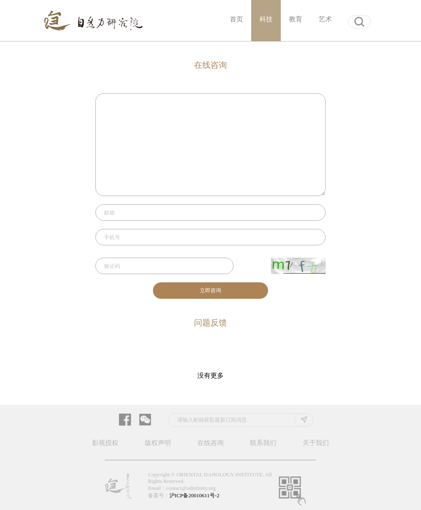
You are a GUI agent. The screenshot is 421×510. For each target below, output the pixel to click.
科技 (266, 19)
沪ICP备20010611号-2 (194, 495)
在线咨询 (210, 442)
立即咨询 (210, 290)
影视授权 (105, 442)
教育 (295, 19)
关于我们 (316, 442)
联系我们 (263, 442)
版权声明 (158, 442)
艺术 (325, 19)
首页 (236, 19)
